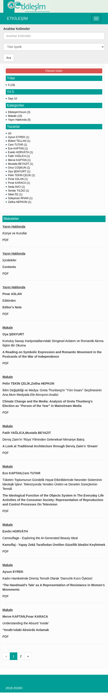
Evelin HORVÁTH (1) (20, 152)
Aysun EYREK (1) (18, 137)
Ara (8, 58)
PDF (5, 240)
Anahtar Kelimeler (16, 29)
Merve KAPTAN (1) (19, 160)
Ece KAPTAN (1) (18, 148)
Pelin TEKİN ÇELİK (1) (21, 175)
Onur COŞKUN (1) (19, 167)
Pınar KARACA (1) (19, 182)
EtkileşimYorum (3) (19, 112)
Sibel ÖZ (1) (15, 194)
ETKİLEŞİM (17, 18)
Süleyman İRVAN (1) (20, 198)
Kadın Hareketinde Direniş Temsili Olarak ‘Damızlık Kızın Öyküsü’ (47, 578)
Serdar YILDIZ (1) (18, 190)
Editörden (9, 300)
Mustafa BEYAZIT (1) (20, 163)
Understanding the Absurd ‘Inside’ (25, 623)
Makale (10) (15, 116)
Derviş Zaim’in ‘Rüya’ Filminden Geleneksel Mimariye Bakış (43, 439)
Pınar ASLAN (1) (18, 179)
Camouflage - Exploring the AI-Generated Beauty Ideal (40, 538)
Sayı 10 (12, 98)
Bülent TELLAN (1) (19, 140)
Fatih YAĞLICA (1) (19, 156)
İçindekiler (9, 260)
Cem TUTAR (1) (17, 144)
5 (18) (11, 85)
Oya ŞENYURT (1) (19, 171)
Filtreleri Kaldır (53, 70)
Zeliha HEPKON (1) (19, 202)
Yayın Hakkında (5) (19, 119)
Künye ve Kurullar (14, 233)
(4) (9, 133)
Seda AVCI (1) (16, 186)
